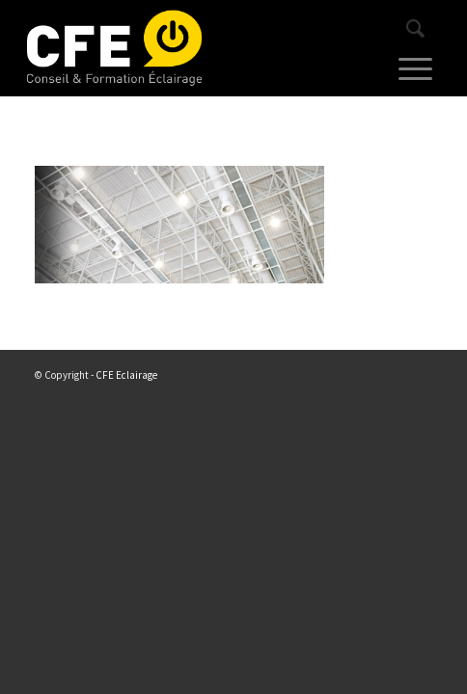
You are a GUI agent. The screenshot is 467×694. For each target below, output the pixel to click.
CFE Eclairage (126, 375)
